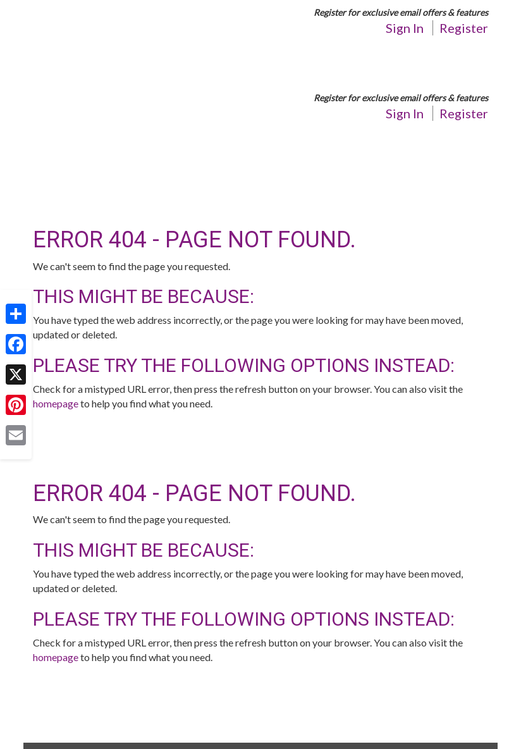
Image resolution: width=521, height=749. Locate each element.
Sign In (405, 27)
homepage (55, 403)
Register (463, 27)
